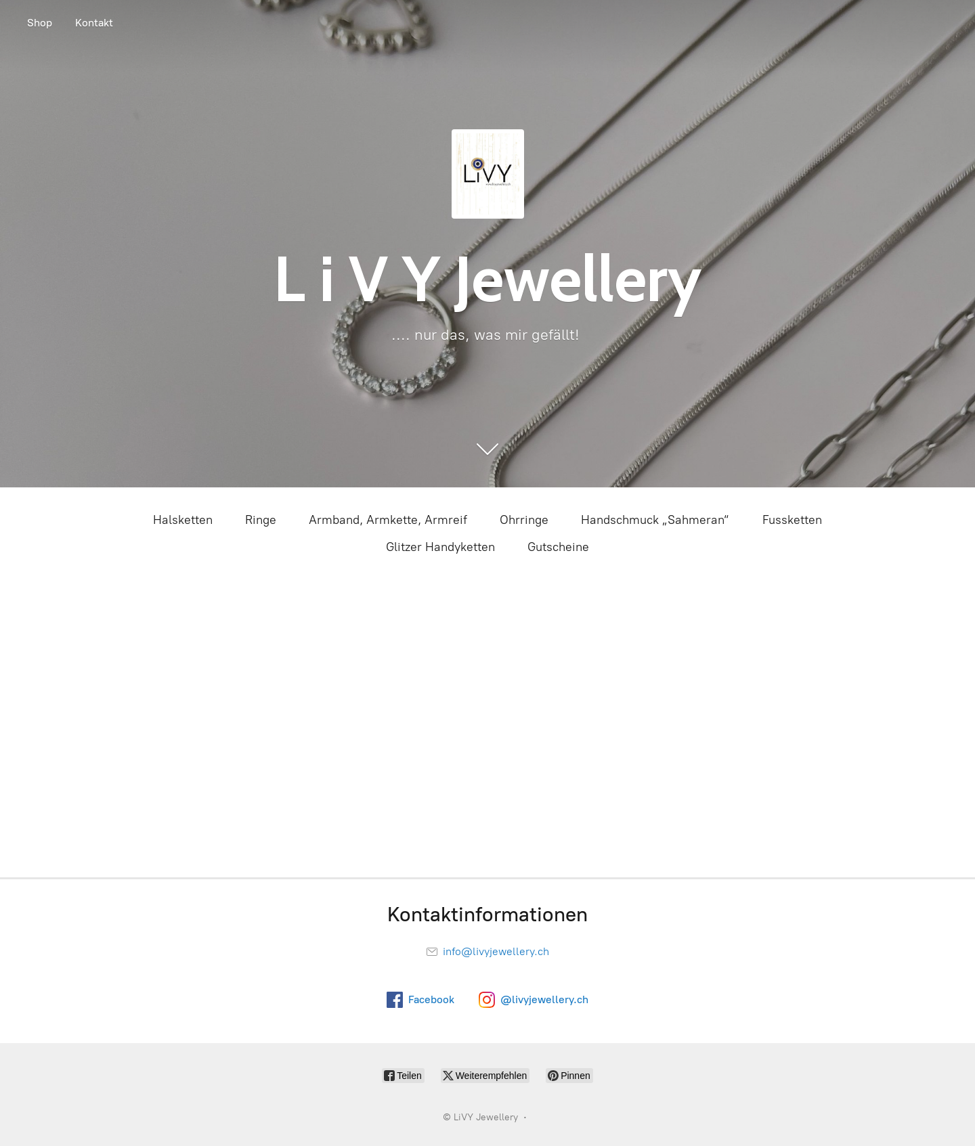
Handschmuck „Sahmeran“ (655, 519)
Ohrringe (524, 519)
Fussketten (792, 519)
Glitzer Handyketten (440, 546)
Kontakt (94, 22)
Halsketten (183, 519)
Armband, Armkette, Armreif (388, 519)
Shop (39, 22)
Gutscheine (558, 546)
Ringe (260, 519)
